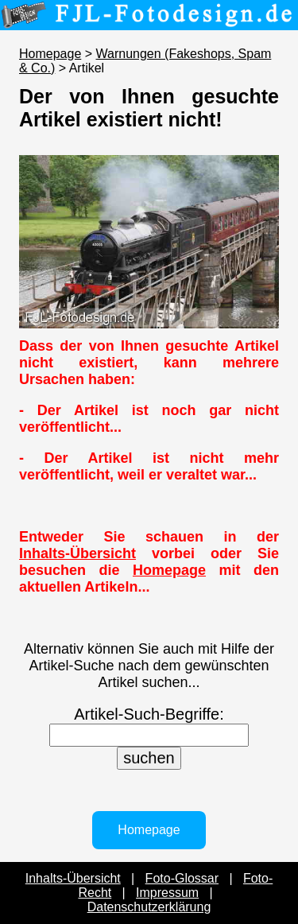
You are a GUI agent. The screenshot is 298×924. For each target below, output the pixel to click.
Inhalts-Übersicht (77, 553)
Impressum (167, 892)
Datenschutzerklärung (149, 907)
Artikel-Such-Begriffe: (149, 714)
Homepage (50, 53)
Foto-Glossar (182, 878)
